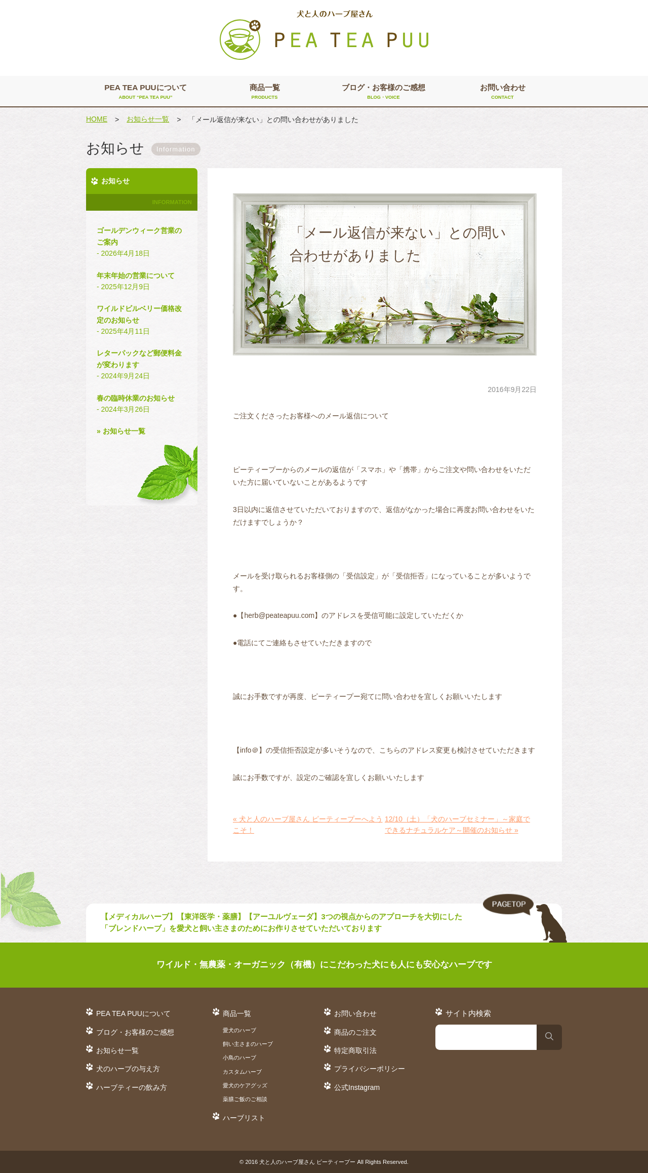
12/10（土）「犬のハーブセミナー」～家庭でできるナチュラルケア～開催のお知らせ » (457, 824)
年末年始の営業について (142, 282)
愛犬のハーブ (239, 1030)
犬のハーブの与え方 (128, 1069)
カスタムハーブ (242, 1072)
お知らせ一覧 (148, 119)
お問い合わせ (502, 92)
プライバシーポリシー (369, 1069)
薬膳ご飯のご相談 (245, 1099)
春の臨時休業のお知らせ (142, 404)
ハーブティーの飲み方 (131, 1087)
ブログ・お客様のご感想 (383, 92)
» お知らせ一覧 (121, 431)
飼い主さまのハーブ (248, 1044)
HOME (96, 119)
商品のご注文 (355, 1032)
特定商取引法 (355, 1050)
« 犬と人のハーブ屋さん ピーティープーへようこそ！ (308, 824)
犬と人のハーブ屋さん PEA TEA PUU (324, 35)
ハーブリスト (244, 1118)
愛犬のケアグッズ (245, 1085)
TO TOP (525, 918)
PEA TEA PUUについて (145, 92)
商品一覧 (264, 92)
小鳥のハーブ (239, 1057)
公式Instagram (357, 1087)
